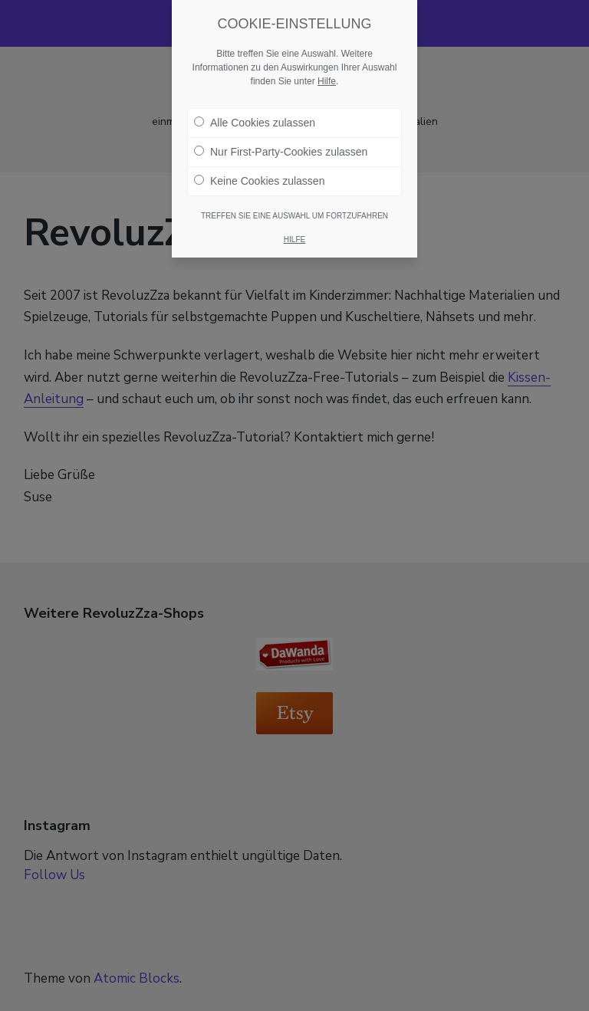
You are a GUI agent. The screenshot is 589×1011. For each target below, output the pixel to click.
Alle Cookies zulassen (254, 123)
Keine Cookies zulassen (259, 181)
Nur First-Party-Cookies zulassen (280, 152)
